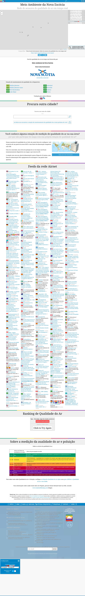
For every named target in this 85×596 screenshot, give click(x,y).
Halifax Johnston (12, 85)
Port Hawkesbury (13, 90)
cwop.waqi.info (38, 545)
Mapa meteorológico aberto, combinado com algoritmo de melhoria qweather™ (48, 542)
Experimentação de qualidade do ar (16, 541)
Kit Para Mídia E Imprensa (14, 533)
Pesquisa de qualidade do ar (16, 536)
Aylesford (47, 85)
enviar (55, 567)
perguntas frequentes (13, 546)
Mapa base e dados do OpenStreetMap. (45, 556)
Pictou (46, 92)
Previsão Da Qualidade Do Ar (15, 551)
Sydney (47, 90)
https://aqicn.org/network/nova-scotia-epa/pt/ (42, 53)
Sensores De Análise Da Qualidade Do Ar (17, 543)
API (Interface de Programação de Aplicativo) (18, 555)
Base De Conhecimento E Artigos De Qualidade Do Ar (19, 539)
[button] (2, 12)
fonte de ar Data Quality (13, 549)
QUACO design (39, 561)
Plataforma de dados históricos (15, 557)
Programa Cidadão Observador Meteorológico (47, 544)
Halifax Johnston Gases (14, 87)
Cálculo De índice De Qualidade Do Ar (17, 550)
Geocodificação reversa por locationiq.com (46, 554)
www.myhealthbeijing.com (40, 488)
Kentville (47, 87)
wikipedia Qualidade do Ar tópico (51, 479)
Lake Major (11, 92)
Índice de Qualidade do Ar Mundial (37, 514)
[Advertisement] (42, 502)
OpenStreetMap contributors (68, 49)
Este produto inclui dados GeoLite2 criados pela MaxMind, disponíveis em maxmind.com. (47, 535)
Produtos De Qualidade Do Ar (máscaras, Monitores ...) (19, 553)
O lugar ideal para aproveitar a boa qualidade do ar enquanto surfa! (48, 558)
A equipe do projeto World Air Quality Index (41, 516)
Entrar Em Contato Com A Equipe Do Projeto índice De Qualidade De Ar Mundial (19, 531)
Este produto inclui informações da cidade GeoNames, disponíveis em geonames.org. (48, 538)
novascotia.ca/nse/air (42, 78)
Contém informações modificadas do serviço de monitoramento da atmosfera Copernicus (47, 548)
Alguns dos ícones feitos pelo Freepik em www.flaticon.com (45, 551)
